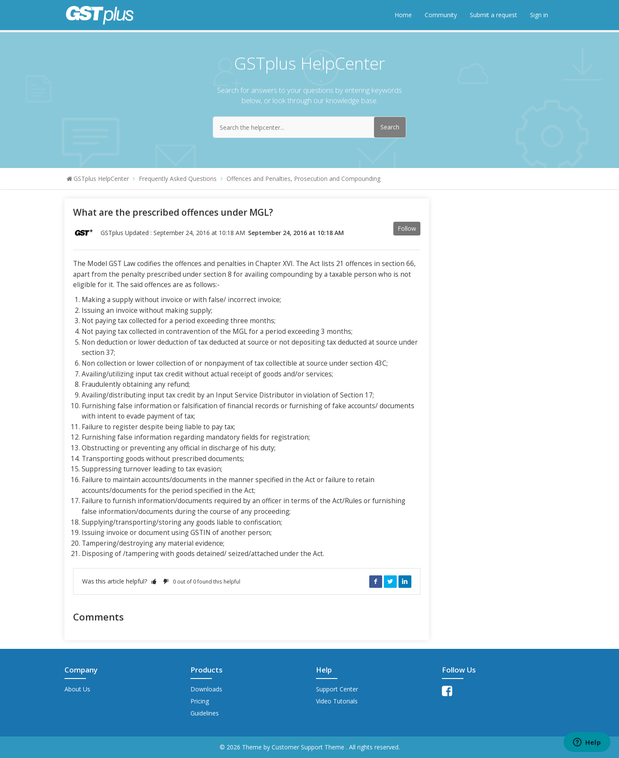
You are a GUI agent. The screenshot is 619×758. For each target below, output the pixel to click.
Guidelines (204, 713)
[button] (154, 581)
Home (403, 15)
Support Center (337, 689)
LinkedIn (404, 581)
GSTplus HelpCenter (101, 178)
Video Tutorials (337, 701)
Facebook (375, 581)
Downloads (206, 689)
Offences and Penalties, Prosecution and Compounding (303, 178)
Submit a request (493, 15)
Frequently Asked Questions (178, 178)
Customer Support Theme (309, 747)
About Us (77, 689)
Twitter (390, 581)
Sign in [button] (539, 15)
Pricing (199, 701)
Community (441, 15)
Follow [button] (407, 228)
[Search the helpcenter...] (309, 127)
